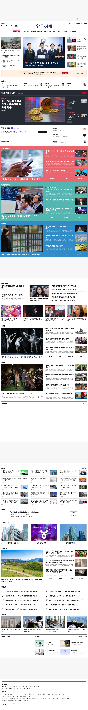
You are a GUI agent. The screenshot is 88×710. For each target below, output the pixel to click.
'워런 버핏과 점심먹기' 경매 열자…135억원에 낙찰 (59, 200)
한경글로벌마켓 (5, 185)
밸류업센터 (79, 254)
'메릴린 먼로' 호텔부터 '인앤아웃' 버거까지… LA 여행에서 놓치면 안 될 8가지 (59, 552)
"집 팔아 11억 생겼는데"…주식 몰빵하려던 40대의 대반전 (21, 609)
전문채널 (65, 31)
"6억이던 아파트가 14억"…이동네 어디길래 (64, 290)
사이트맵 (24, 694)
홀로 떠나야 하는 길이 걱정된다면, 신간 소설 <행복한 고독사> (39, 472)
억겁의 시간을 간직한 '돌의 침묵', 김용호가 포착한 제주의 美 (59, 330)
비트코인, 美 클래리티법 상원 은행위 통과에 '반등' (11, 104)
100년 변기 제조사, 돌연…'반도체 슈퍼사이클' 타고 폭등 (73, 102)
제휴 (9, 694)
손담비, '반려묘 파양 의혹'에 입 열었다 (76, 320)
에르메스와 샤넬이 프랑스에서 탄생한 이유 (57, 385)
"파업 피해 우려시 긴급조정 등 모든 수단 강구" (42, 62)
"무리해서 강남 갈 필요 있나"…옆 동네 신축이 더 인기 (59, 236)
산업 (28, 31)
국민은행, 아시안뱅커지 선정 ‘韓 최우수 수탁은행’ (40, 494)
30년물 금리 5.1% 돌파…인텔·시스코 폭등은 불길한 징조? (59, 190)
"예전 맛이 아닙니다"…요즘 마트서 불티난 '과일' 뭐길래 (20, 596)
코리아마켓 (33, 31)
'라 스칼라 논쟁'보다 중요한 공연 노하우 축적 (52, 86)
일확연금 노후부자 (71, 112)
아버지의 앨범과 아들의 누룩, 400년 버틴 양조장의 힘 (59, 375)
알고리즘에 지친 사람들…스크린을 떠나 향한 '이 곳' (59, 394)
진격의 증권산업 (67, 543)
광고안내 (20, 686)
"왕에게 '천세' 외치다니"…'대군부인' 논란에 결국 (55, 320)
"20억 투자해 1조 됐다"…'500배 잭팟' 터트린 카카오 (20, 605)
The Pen (3, 614)
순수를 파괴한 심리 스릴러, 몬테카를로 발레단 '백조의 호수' (21, 357)
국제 (50, 31)
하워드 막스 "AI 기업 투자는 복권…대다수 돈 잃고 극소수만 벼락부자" (59, 209)
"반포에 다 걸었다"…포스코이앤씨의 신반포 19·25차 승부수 (59, 227)
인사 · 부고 (81, 636)
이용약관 (39, 694)
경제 (25, 31)
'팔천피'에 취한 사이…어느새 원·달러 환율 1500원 (59, 161)
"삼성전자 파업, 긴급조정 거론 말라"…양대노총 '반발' (68, 501)
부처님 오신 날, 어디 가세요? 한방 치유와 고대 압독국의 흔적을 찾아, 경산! (21, 580)
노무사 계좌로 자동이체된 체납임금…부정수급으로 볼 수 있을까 (9, 501)
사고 (86, 636)
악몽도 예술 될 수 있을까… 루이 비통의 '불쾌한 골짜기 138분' (69, 486)
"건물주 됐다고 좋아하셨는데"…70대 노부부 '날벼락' (54, 630)
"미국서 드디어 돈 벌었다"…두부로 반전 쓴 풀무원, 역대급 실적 (39, 501)
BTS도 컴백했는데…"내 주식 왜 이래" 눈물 (64, 286)
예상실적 (52, 217)
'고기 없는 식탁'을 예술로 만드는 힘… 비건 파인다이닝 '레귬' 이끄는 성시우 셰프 (59, 561)
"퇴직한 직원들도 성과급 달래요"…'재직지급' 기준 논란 (10, 56)
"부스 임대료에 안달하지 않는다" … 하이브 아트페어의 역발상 (68, 479)
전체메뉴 (74, 31)
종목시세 (66, 217)
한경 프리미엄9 (16, 31)
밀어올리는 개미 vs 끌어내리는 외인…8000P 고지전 (59, 152)
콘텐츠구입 (12, 694)
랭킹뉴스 (3, 587)
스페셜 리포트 (5, 523)
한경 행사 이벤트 (5, 637)
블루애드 (26, 686)
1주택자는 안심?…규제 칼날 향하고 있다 (10, 630)
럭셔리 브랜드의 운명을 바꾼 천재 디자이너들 (17, 393)
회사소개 (4, 686)
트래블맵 (50, 579)
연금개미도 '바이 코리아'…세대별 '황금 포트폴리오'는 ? (20, 179)
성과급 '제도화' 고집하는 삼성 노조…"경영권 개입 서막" (81, 39)
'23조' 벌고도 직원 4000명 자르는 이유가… (64, 301)
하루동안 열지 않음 (79, 73)
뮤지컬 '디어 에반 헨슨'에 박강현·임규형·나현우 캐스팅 (10, 494)
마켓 (80, 178)
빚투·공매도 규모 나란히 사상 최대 (55, 171)
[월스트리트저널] (12, 26)
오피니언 (58, 31)
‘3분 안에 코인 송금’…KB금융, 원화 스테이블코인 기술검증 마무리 (9, 486)
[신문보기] (2, 26)
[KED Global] (16, 26)
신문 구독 (70, 23)
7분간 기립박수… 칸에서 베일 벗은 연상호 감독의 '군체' (40, 486)
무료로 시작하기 (42, 132)
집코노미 (46, 31)
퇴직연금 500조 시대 (10, 543)
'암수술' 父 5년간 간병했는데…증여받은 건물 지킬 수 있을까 (73, 116)
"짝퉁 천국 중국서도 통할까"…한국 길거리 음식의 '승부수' (10, 61)
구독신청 (9, 686)
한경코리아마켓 (5, 148)
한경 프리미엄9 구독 (78, 23)
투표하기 (74, 512)
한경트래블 (4, 548)
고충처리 (15, 686)
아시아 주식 (69, 98)
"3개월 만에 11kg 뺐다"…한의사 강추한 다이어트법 (39, 299)
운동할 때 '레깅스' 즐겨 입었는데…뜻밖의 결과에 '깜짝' (64, 609)
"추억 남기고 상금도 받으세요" (54, 246)
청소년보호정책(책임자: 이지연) (58, 694)
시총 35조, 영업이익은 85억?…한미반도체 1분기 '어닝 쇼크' (66, 600)
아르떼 (3, 326)
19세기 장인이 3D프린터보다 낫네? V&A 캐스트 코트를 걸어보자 (59, 348)
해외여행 (71, 579)
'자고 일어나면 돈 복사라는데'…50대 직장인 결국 (63, 605)
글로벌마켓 (39, 31)
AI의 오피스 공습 (38, 543)
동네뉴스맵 (53, 254)
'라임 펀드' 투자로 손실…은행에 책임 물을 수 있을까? (11, 66)
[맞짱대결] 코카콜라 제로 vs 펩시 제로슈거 (24, 512)
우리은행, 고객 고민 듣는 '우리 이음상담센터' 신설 (68, 472)
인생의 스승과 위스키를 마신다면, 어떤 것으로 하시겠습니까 (59, 366)
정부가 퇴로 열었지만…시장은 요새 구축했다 (32, 630)
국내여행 (60, 579)
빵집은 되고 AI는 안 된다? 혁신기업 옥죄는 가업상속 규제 (10, 472)
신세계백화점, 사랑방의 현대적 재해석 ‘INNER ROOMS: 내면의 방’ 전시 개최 (58, 571)
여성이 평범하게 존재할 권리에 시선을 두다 (57, 339)
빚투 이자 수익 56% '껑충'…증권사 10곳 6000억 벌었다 (81, 56)
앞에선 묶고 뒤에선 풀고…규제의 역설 (76, 630)
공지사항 (37, 637)
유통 (54, 31)
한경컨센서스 (53, 178)
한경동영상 (4, 404)
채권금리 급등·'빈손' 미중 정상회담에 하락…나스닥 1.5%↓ (19, 217)
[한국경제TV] (7, 26)
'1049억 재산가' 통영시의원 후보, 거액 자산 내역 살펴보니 (21, 591)
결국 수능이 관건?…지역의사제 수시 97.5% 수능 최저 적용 (69, 494)
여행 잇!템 (81, 579)
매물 (66, 254)
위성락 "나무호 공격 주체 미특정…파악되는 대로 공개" (81, 48)
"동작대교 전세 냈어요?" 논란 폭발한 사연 (12, 287)
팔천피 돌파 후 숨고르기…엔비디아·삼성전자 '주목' (10, 51)
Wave (3, 362)
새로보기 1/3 (84, 468)
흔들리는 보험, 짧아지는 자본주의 (30, 86)
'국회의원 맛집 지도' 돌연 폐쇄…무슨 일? (63, 297)
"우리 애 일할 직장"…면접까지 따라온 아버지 (64, 293)
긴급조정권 (70, 85)
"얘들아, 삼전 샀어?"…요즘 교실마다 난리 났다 (62, 596)
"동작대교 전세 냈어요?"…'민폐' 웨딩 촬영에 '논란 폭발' (65, 591)
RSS (34, 694)
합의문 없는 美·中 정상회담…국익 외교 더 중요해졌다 (10, 86)
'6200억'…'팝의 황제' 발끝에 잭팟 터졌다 (32, 320)
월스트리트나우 (50, 187)
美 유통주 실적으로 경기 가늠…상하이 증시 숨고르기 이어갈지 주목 (14, 479)
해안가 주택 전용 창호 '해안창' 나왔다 (39, 479)
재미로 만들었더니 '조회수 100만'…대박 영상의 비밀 (9, 320)
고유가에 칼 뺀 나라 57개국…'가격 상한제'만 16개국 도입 (81, 64)
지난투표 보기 (74, 516)
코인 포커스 (3, 98)
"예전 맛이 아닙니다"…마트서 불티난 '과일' (12, 296)
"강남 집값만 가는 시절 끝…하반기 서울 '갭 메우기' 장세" (21, 254)
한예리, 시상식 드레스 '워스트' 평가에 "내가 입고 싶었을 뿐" (22, 600)
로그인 (85, 23)
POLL (3, 509)
